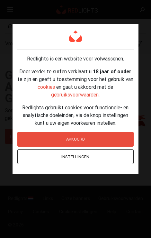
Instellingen (75, 157)
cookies (46, 87)
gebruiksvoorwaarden (75, 94)
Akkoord (75, 139)
